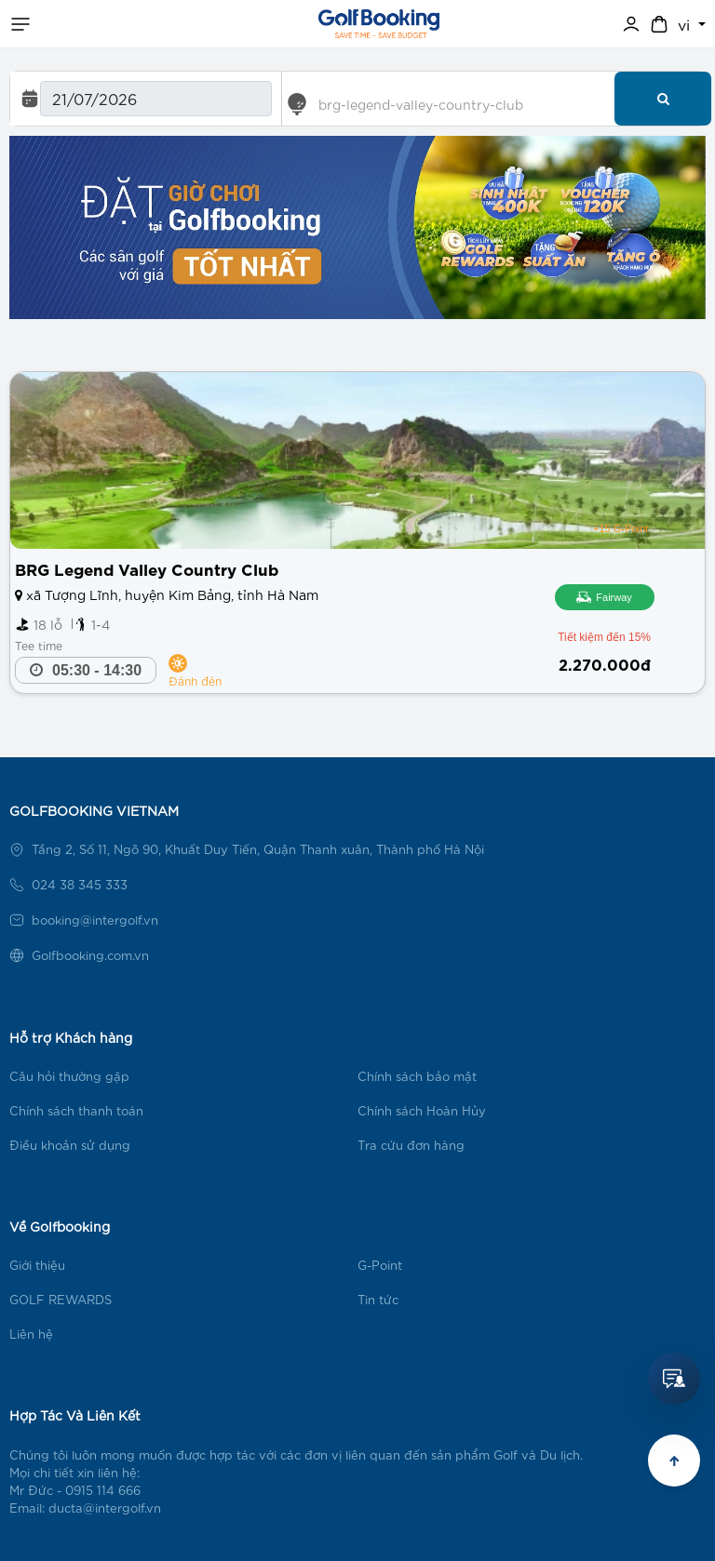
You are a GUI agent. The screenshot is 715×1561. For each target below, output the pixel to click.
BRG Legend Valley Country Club (146, 568)
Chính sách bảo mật (417, 1076)
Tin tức (378, 1299)
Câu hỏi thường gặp (69, 1076)
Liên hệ (31, 1333)
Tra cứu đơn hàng (411, 1145)
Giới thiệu (37, 1265)
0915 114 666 (103, 1490)
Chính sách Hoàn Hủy (422, 1110)
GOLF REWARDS (60, 1299)
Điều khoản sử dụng (69, 1145)
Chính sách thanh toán (76, 1110)
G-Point (380, 1265)
